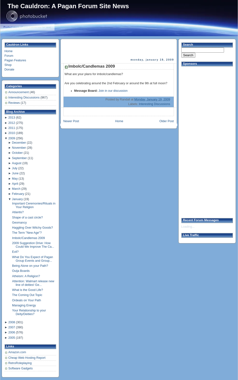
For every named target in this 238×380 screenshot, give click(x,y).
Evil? (15, 251)
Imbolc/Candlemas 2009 (28, 238)
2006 (11, 332)
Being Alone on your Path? (30, 265)
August (16, 163)
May (15, 178)
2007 (11, 327)
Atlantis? (18, 212)
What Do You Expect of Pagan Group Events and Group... (32, 258)
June (15, 173)
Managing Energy (24, 305)
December (19, 142)
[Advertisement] (119, 48)
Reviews (14, 103)
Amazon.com (17, 352)
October (17, 153)
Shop (8, 65)
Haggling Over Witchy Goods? (32, 227)
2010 (11, 133)
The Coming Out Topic (27, 295)
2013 (11, 117)
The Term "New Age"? (27, 232)
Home (9, 51)
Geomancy (19, 222)
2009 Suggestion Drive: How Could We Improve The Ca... (33, 244)
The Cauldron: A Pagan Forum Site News (68, 6)
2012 (11, 123)
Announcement (19, 92)
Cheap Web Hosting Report (27, 357)
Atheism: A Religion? (26, 276)
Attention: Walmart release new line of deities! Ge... (33, 283)
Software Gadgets (20, 368)
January (17, 199)
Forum (9, 55)
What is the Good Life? (27, 290)
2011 (11, 128)
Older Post (166, 121)
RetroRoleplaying (20, 363)
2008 (11, 322)
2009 (11, 138)
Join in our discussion (113, 90)
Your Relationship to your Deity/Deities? (29, 312)
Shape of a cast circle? (27, 217)
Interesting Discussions (24, 97)
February (18, 194)
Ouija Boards (21, 271)
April (15, 183)
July (14, 168)
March (16, 188)
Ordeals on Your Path (26, 300)
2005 (11, 337)
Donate (9, 69)
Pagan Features (15, 60)
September (19, 158)
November (19, 147)
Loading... (188, 226)
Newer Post (71, 121)
